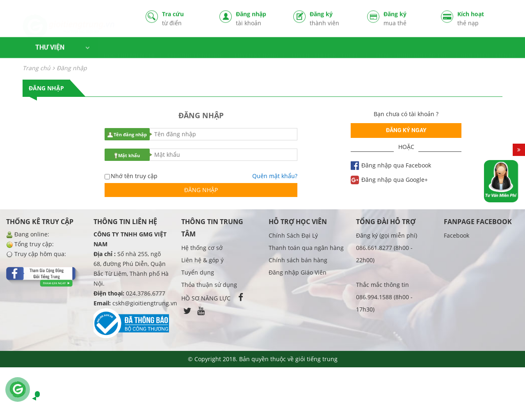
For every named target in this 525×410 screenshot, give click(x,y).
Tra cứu (184, 19)
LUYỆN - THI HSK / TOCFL (325, 48)
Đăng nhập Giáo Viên (297, 272)
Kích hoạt (479, 19)
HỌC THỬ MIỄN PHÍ (129, 48)
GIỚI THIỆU (475, 48)
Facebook (456, 235)
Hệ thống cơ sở (202, 248)
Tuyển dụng (197, 272)
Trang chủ (36, 68)
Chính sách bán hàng (298, 260)
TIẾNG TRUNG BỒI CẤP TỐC (411, 48)
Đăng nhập (258, 19)
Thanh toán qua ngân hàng (306, 248)
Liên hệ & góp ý (202, 260)
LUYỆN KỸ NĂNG (256, 48)
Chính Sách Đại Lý (293, 235)
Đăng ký (332, 19)
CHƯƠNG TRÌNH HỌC (195, 48)
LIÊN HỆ (505, 48)
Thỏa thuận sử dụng (209, 285)
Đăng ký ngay (406, 130)
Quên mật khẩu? (274, 176)
